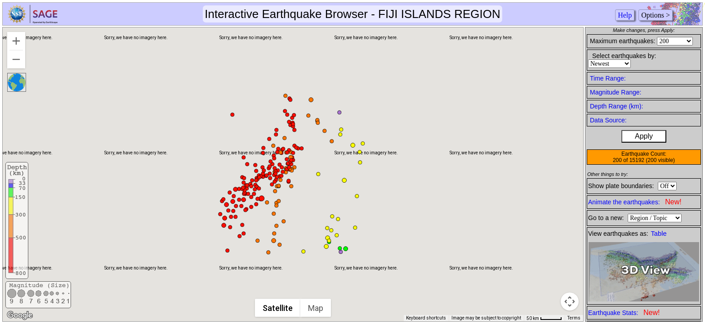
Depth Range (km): (616, 106)
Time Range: (608, 78)
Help (625, 15)
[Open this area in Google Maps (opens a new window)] (20, 315)
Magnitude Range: (615, 92)
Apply (644, 136)
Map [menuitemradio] (316, 308)
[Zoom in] (16, 41)
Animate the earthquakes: (635, 202)
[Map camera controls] (570, 301)
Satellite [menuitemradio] (278, 308)
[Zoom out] (16, 59)
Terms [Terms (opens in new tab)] (573, 317)
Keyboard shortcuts (426, 317)
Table (659, 233)
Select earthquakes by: (624, 55)
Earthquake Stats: (624, 312)
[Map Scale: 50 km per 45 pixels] (544, 318)
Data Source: (608, 120)
